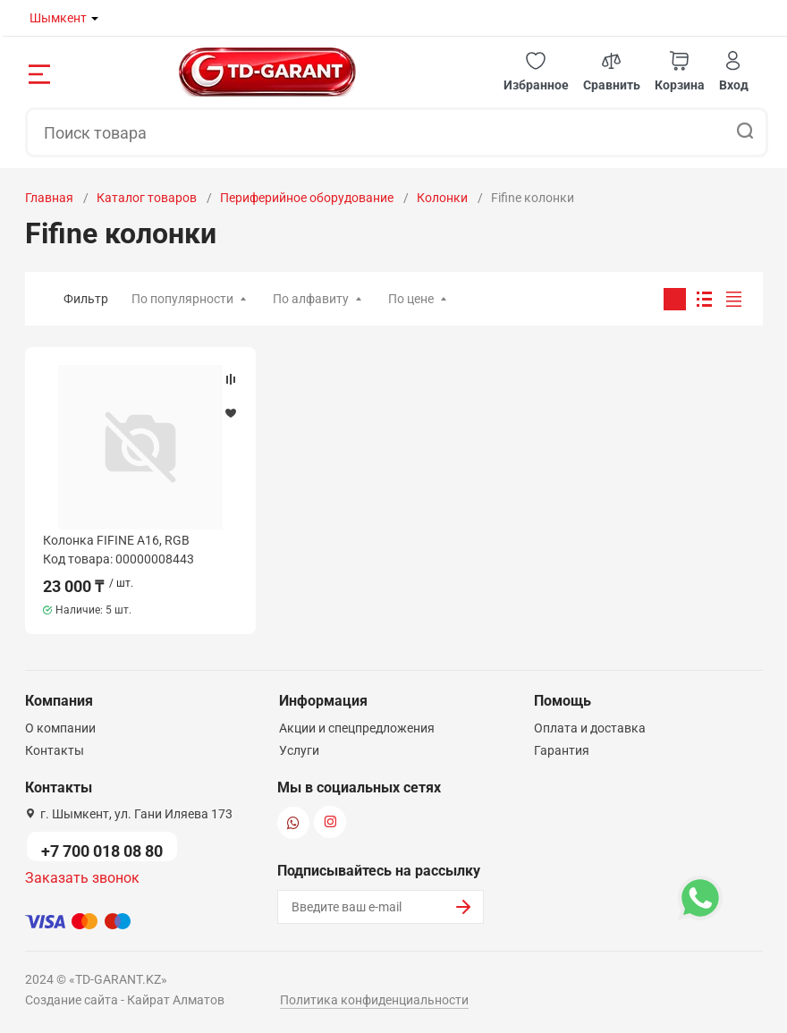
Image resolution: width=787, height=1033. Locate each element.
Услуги (299, 750)
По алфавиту (311, 299)
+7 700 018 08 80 (102, 851)
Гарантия (561, 750)
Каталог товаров (147, 198)
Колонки (442, 198)
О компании (60, 728)
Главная (49, 198)
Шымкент (58, 18)
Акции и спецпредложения (357, 728)
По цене (411, 299)
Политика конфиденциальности (374, 1000)
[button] (536, 72)
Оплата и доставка (590, 728)
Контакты (54, 750)
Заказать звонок (82, 877)
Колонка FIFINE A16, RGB (116, 540)
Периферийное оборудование (307, 198)
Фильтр (85, 299)
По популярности (182, 299)
